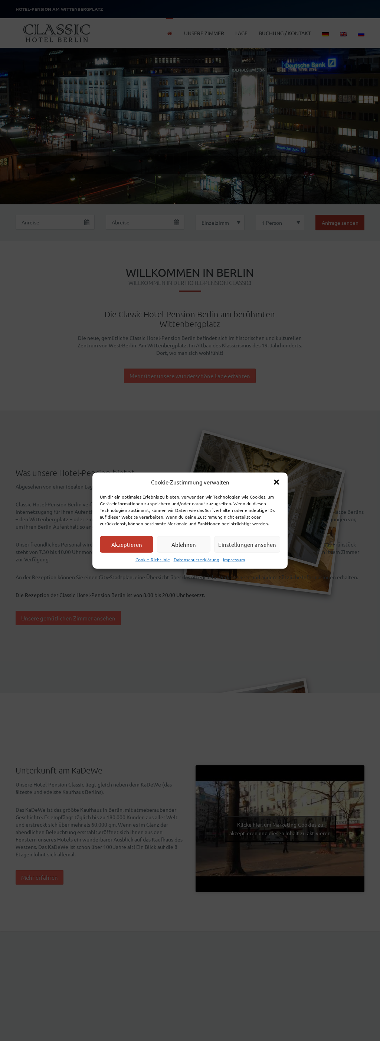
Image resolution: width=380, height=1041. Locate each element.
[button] (276, 482)
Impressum (234, 559)
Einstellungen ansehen (247, 544)
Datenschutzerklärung (196, 559)
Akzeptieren (126, 544)
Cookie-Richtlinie (152, 559)
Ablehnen (183, 544)
